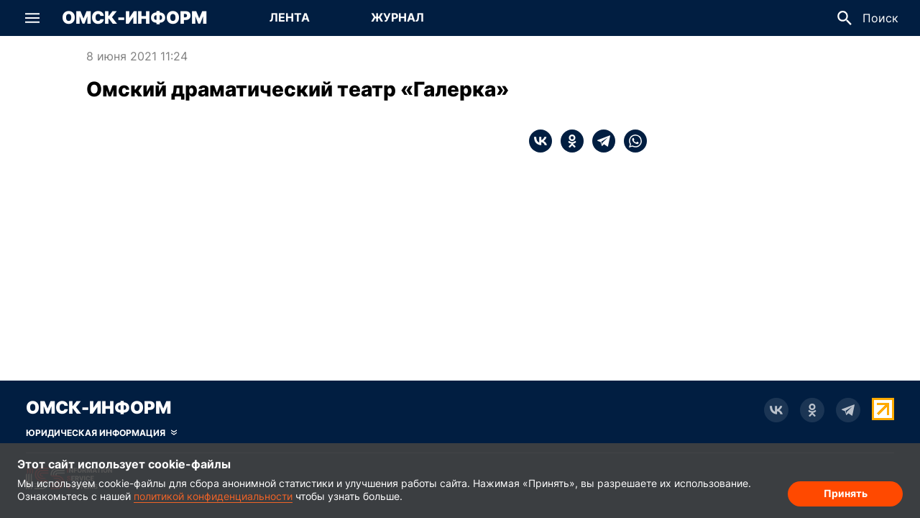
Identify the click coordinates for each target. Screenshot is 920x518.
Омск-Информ (134, 18)
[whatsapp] (631, 141)
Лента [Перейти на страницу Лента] (290, 17)
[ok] (568, 141)
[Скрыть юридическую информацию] (101, 433)
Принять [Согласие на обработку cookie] (846, 493)
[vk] (540, 141)
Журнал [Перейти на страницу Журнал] (397, 17)
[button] (32, 18)
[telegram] (599, 141)
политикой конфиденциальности (213, 496)
